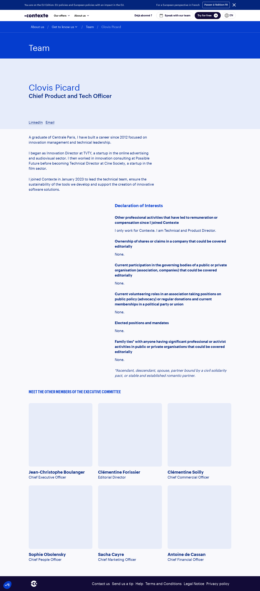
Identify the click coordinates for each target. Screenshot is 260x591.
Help (139, 583)
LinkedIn (36, 122)
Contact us (101, 583)
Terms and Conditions (163, 583)
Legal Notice (194, 583)
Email (50, 122)
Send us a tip (122, 583)
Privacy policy (217, 583)
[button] (61, 15)
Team (90, 27)
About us (37, 27)
